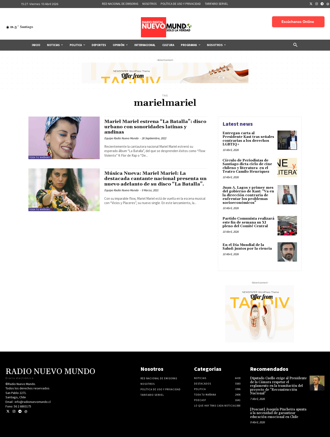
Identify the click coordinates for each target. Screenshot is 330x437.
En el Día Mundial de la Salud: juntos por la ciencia (247, 247)
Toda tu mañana (39, 157)
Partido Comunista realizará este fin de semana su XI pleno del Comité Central (248, 222)
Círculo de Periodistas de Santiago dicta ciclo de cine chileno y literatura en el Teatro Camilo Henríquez (247, 166)
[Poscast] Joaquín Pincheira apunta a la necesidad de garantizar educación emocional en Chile (278, 413)
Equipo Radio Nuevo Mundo (121, 138)
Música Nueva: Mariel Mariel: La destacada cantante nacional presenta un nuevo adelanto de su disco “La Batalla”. (155, 178)
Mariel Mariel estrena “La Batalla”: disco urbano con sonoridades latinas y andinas (152, 127)
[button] (295, 45)
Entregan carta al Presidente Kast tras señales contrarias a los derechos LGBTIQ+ (248, 139)
